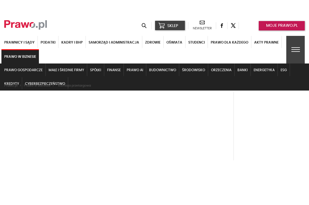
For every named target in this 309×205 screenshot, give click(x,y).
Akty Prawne (266, 42)
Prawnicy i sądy (19, 42)
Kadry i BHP (72, 42)
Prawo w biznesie (20, 56)
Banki (242, 70)
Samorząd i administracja (114, 42)
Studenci (196, 42)
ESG (284, 70)
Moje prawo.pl (282, 26)
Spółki (95, 70)
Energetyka (264, 70)
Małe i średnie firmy (66, 70)
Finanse (114, 70)
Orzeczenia (221, 70)
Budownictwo (162, 70)
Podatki (48, 42)
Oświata (174, 42)
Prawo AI (135, 70)
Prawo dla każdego (229, 42)
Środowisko (193, 70)
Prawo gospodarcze (23, 70)
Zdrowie (152, 42)
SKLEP (168, 25)
